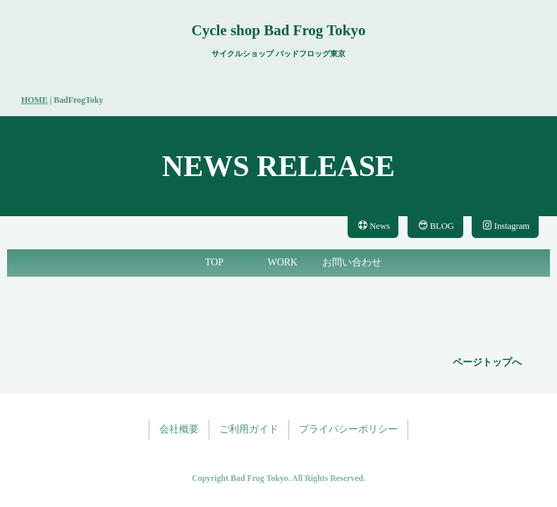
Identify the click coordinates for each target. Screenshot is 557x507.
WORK (282, 262)
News (374, 225)
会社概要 (179, 429)
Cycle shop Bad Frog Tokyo (278, 30)
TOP (214, 262)
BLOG (436, 225)
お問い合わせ (351, 262)
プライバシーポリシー (348, 429)
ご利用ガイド (248, 429)
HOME (34, 100)
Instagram (506, 225)
